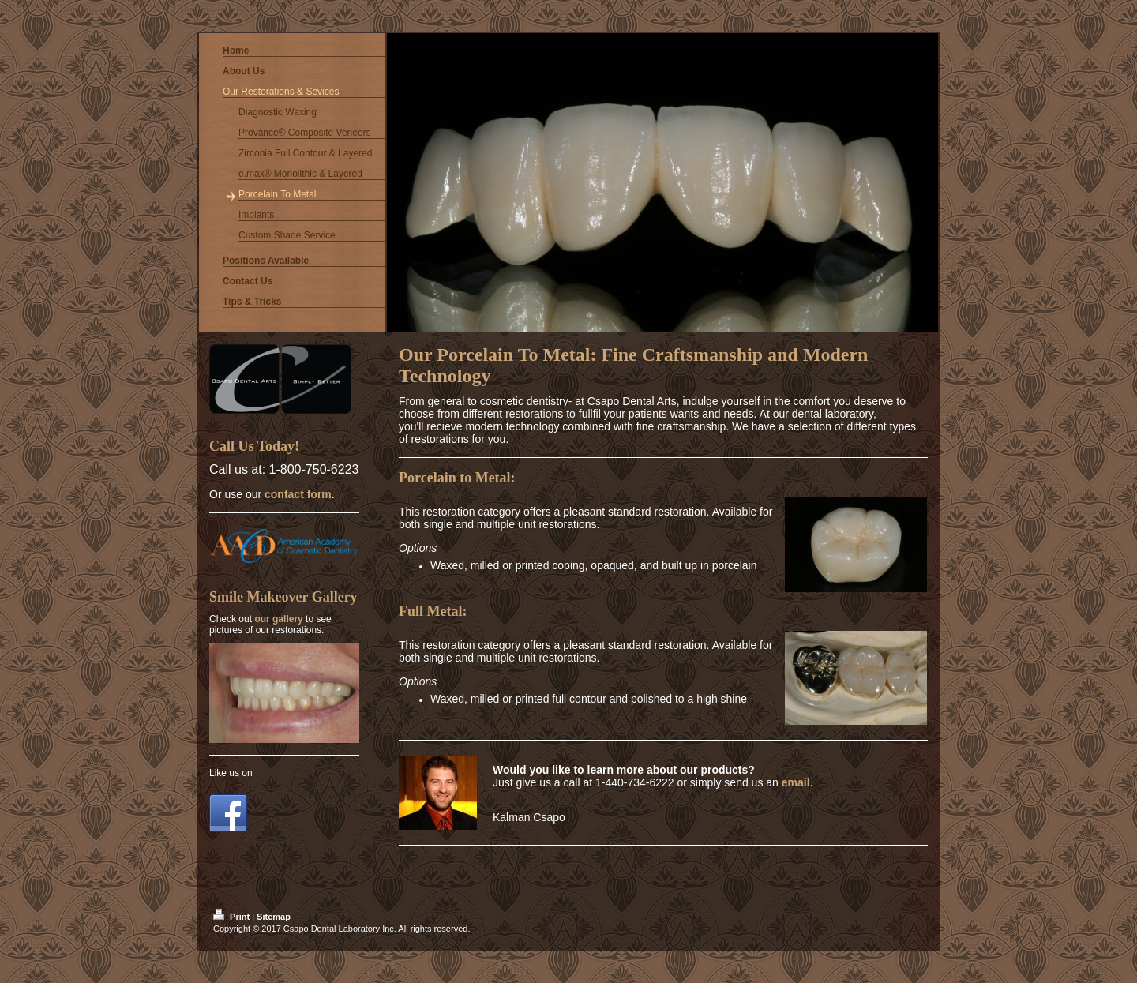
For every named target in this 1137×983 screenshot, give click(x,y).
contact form (298, 494)
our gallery (278, 619)
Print (232, 916)
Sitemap (274, 916)
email (796, 782)
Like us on (231, 773)
